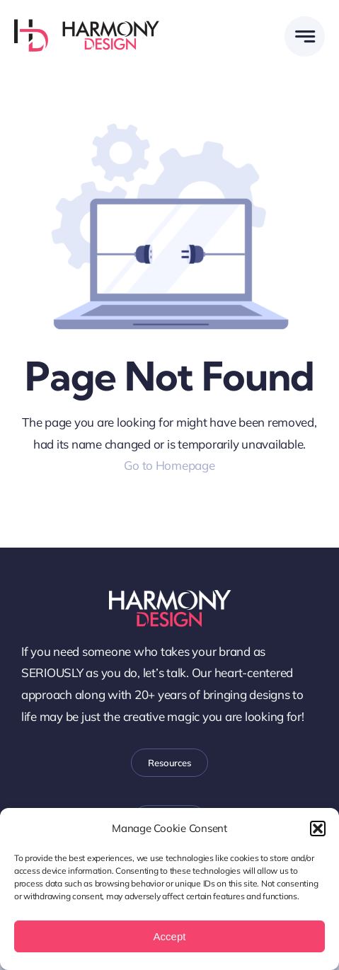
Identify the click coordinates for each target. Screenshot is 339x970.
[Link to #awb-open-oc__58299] (305, 36)
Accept (170, 936)
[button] (318, 828)
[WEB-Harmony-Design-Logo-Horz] (86, 25)
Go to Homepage (169, 465)
